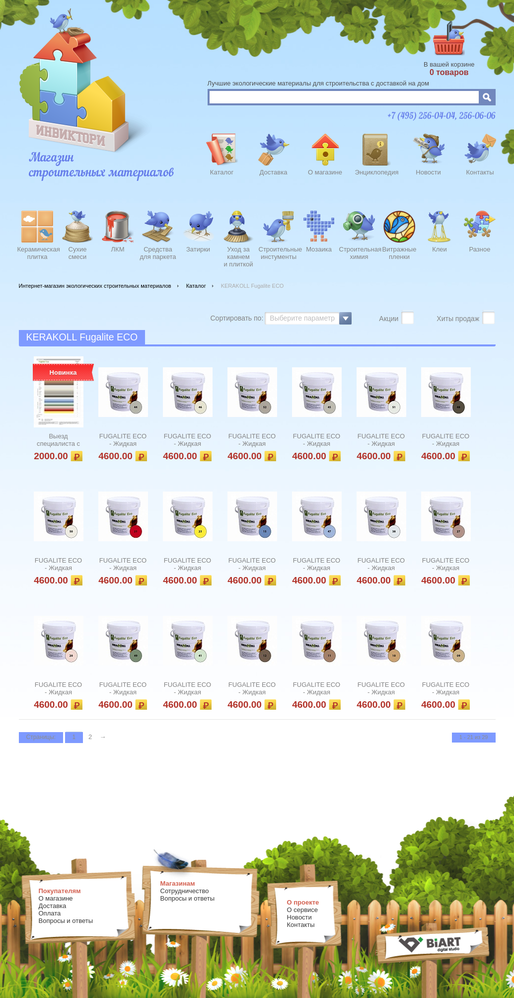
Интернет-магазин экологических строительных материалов (95, 286)
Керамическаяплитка (37, 253)
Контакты (480, 172)
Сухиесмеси (78, 253)
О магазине (325, 172)
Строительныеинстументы (279, 253)
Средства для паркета (158, 253)
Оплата (50, 913)
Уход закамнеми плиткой (238, 255)
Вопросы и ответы (66, 920)
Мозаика (319, 249)
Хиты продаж (459, 319)
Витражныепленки (399, 253)
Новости (428, 172)
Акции (389, 319)
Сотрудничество (184, 891)
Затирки (198, 249)
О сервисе (302, 910)
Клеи (439, 249)
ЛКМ (118, 249)
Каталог (221, 172)
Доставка (274, 172)
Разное (480, 249)
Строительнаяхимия (359, 253)
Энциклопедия (377, 172)
